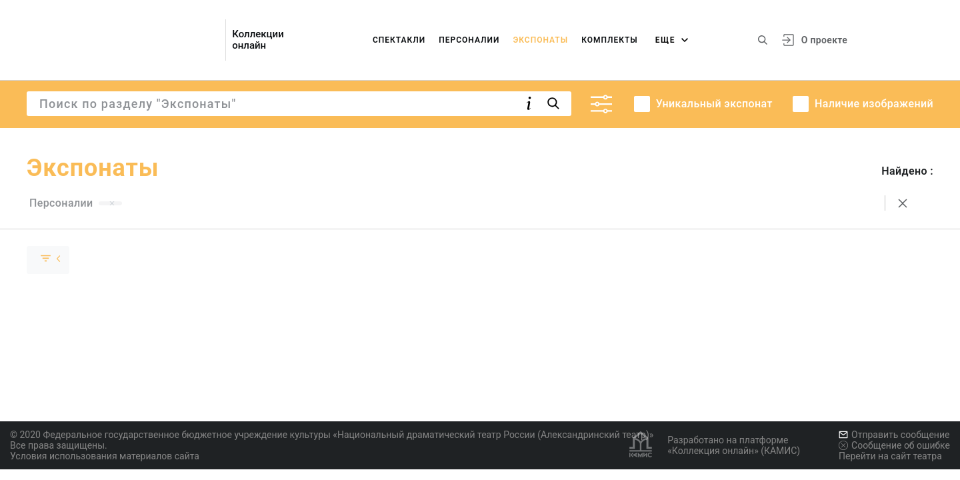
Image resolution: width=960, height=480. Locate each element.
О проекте (824, 40)
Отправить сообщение (894, 434)
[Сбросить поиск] (902, 203)
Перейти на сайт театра (890, 456)
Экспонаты (540, 40)
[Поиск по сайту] (762, 40)
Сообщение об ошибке (894, 445)
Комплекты (609, 40)
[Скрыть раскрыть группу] (48, 260)
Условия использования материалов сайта (104, 456)
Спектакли (399, 40)
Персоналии (469, 40)
